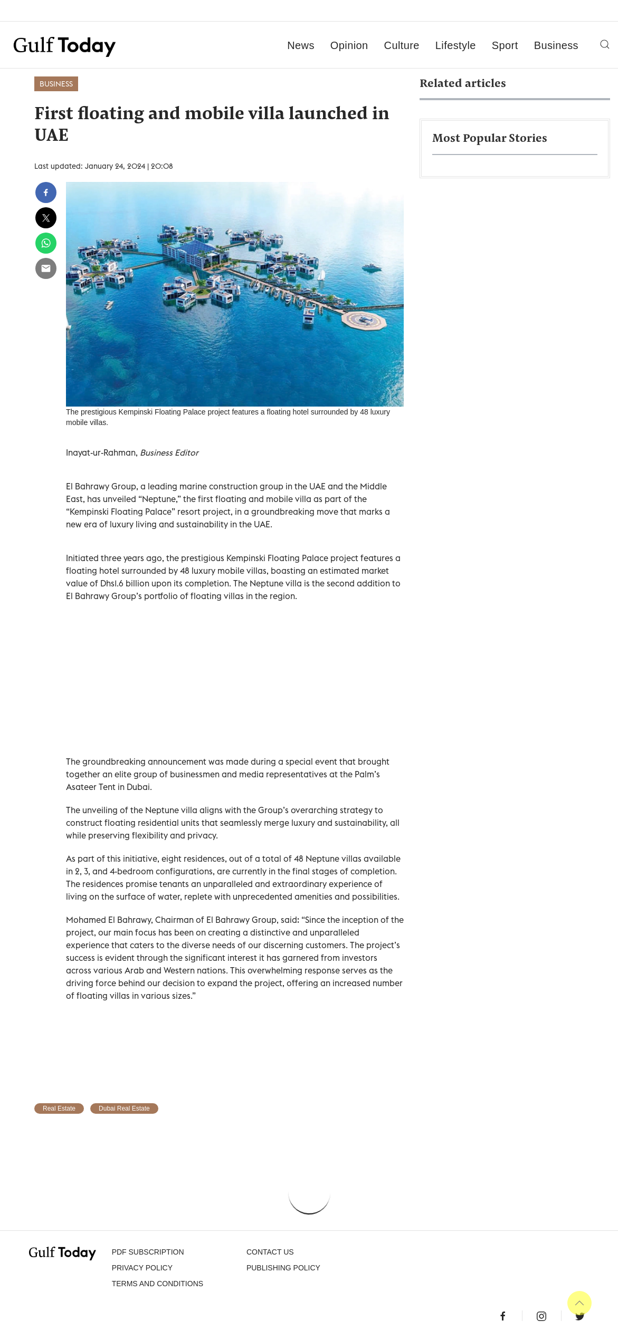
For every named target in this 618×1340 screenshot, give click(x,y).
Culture (402, 45)
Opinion (349, 45)
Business (556, 45)
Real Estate (59, 1108)
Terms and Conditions (157, 1283)
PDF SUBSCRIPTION (148, 1252)
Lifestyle (455, 45)
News (301, 45)
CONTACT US (270, 1252)
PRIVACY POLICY (142, 1268)
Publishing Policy (283, 1268)
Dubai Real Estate (124, 1108)
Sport (505, 45)
